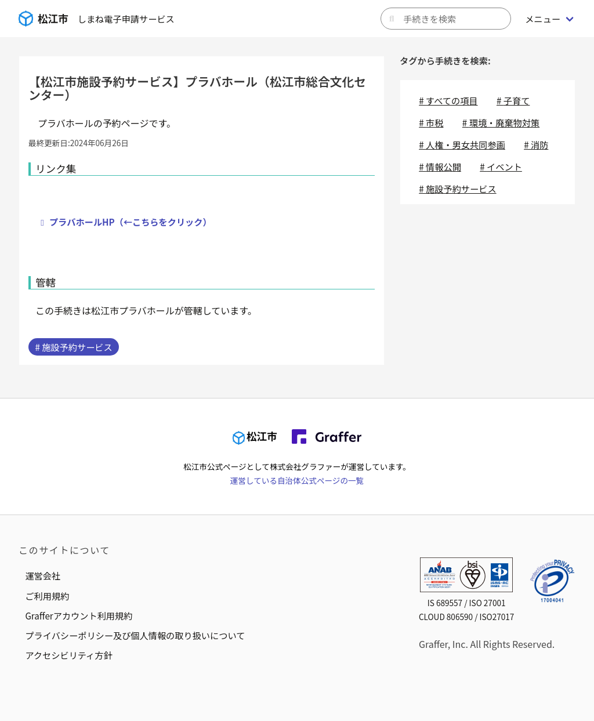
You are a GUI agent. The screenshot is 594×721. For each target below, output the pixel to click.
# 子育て (513, 100)
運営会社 (42, 575)
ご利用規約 (47, 595)
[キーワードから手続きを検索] (446, 19)
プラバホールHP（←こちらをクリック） (130, 221)
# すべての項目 (448, 100)
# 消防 (536, 144)
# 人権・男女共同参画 (462, 144)
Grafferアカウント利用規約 (78, 615)
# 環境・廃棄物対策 (500, 122)
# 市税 (431, 122)
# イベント (501, 166)
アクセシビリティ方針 (68, 654)
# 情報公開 (440, 166)
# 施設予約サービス (73, 346)
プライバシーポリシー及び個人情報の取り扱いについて (135, 635)
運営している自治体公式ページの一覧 (297, 480)
